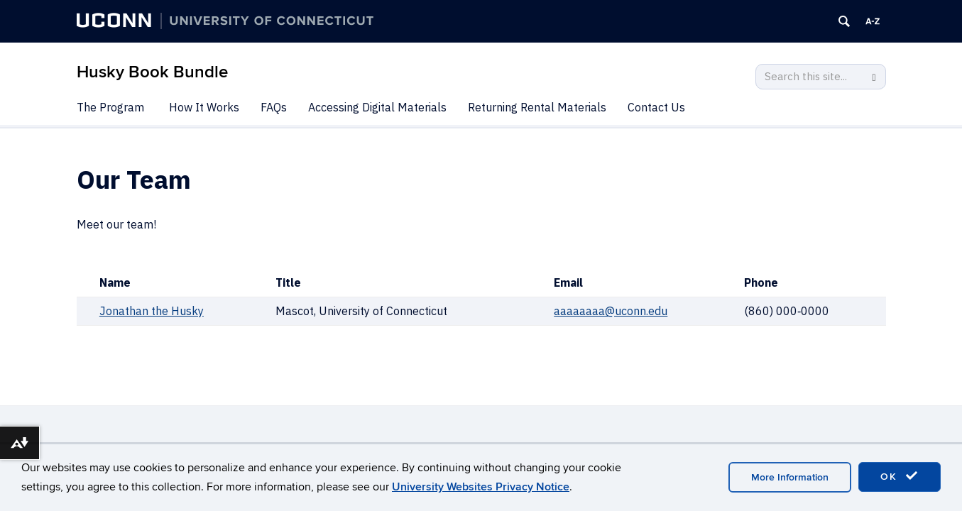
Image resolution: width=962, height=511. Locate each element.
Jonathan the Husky (151, 311)
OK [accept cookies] (899, 476)
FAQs (274, 107)
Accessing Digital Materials (377, 107)
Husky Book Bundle (152, 72)
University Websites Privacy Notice (480, 487)
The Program (110, 107)
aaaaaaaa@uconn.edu (610, 311)
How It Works (204, 107)
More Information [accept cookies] (790, 477)
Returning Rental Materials (537, 107)
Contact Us (656, 107)
